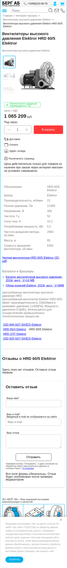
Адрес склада (17, 150)
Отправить (33, 457)
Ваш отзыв (13, 432)
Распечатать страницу (19, 159)
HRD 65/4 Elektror (14, 329)
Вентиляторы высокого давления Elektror (27, 19)
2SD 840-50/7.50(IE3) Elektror (22, 324)
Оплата (13, 144)
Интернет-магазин (26, 15)
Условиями (28, 468)
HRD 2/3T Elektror (14, 334)
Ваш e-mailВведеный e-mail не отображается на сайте (32, 415)
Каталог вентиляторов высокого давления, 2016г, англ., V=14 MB (34, 278)
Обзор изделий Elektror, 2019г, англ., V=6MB (35, 285)
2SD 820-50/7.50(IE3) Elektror (22, 338)
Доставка (14, 139)
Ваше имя (13, 398)
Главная (8, 15)
